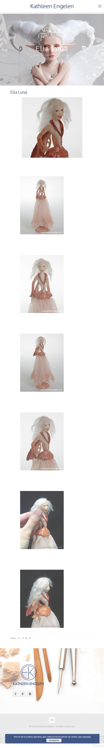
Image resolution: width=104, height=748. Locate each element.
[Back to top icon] (52, 720)
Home (37, 55)
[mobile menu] (99, 6)
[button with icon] (15, 694)
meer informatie (84, 737)
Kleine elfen (50, 55)
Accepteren (54, 740)
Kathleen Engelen (52, 6)
